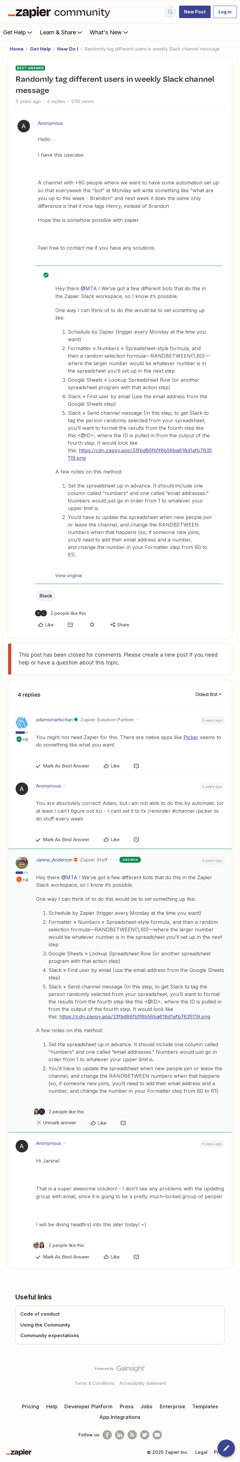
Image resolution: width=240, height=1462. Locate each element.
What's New (109, 32)
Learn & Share (61, 32)
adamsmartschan (54, 720)
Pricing (30, 1406)
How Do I (67, 49)
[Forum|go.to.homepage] (60, 12)
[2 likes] (60, 613)
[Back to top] (232, 1374)
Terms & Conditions (94, 1383)
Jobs (146, 1406)
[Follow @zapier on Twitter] (144, 1435)
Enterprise (172, 1406)
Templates (205, 1406)
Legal (201, 1452)
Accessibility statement (142, 1383)
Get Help (18, 32)
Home (17, 49)
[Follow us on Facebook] (107, 1435)
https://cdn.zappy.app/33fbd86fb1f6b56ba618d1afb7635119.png (134, 1016)
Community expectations (49, 1335)
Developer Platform (88, 1406)
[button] (195, 12)
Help (52, 1406)
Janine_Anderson (54, 860)
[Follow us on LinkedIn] (119, 1435)
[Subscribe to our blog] (132, 1435)
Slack (45, 596)
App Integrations (120, 1417)
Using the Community (45, 1325)
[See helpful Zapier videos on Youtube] (157, 1435)
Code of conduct (40, 1314)
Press (127, 1406)
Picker (190, 737)
